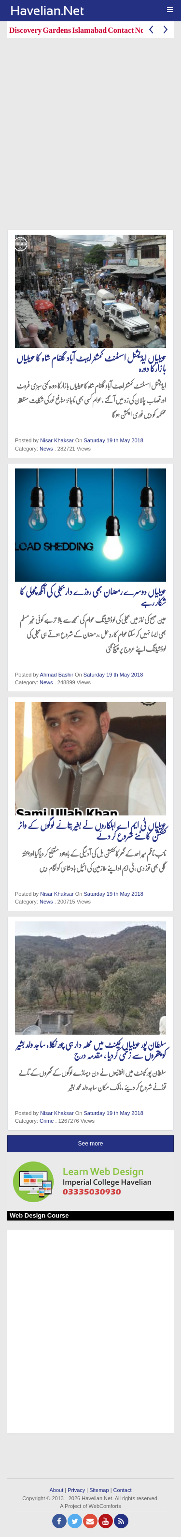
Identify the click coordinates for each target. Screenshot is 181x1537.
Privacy (76, 1490)
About (56, 1490)
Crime (47, 1121)
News (46, 449)
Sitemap (99, 1490)
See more (90, 1143)
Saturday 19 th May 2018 (113, 440)
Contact (122, 1490)
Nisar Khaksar (56, 440)
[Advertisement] (90, 135)
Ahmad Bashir (56, 675)
